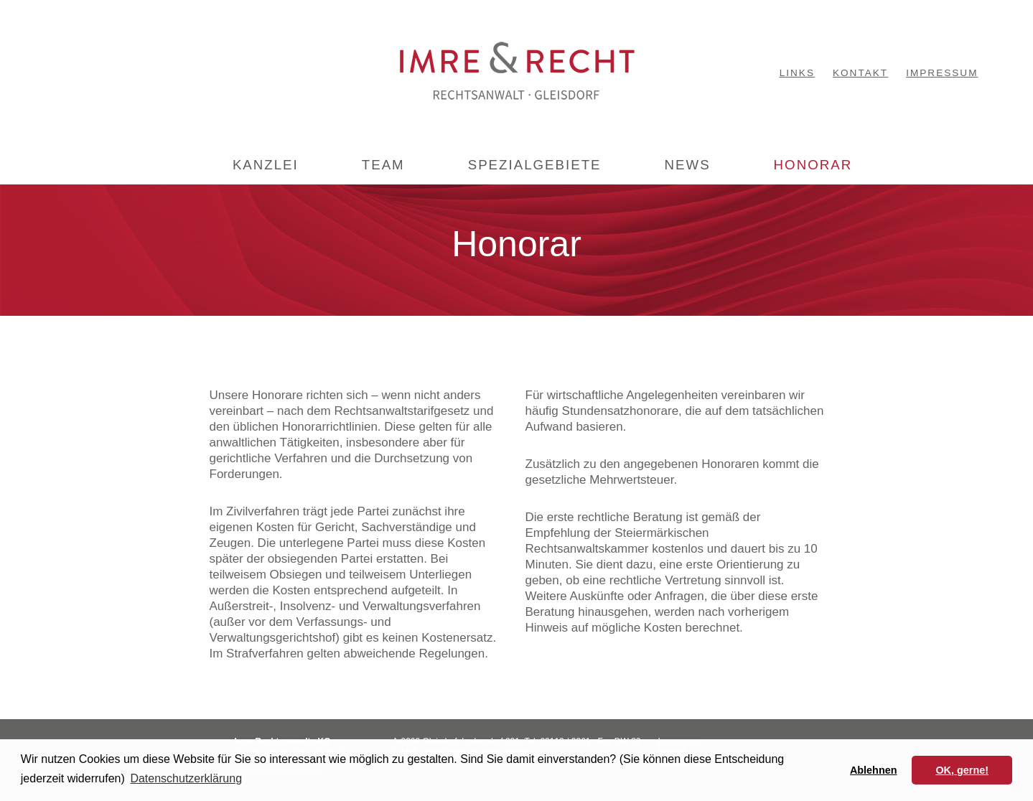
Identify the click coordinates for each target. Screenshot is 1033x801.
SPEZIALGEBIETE (535, 164)
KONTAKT (860, 72)
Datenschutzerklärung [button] (186, 778)
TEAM (383, 164)
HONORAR (813, 164)
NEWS (688, 164)
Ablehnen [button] (873, 770)
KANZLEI (266, 164)
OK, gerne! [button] (961, 770)
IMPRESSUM (942, 72)
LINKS (797, 72)
